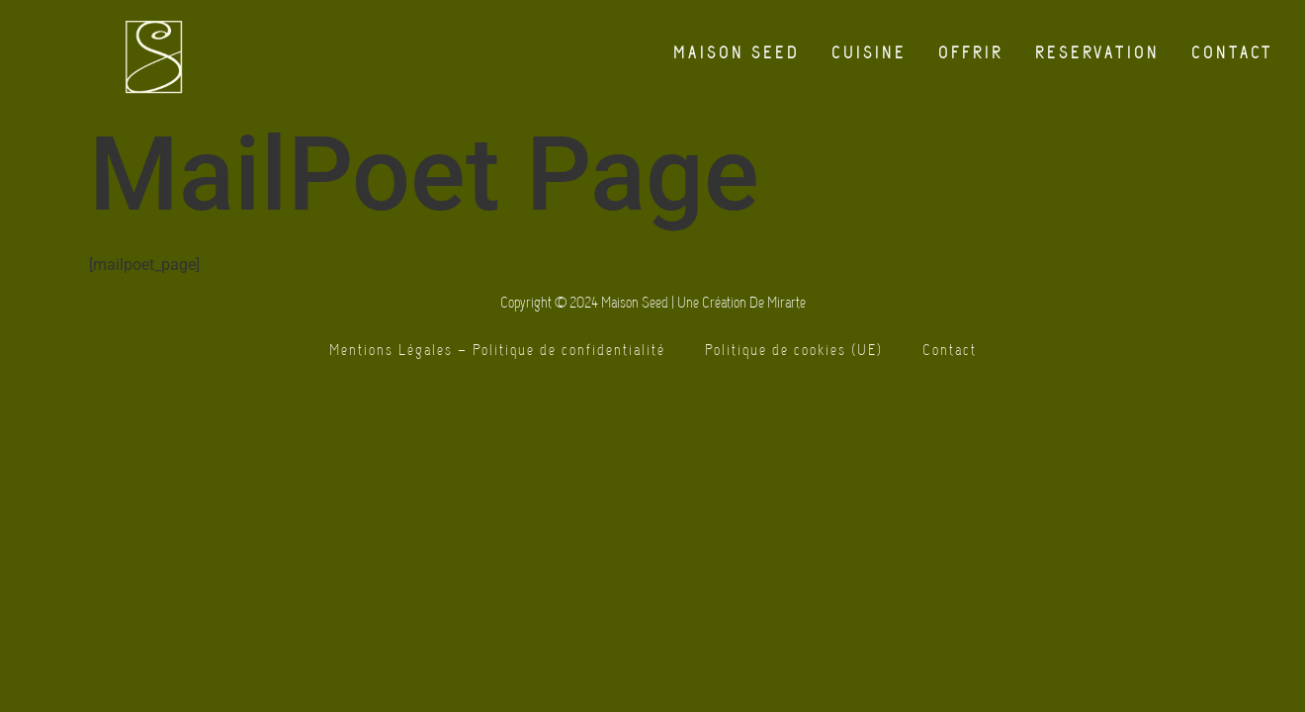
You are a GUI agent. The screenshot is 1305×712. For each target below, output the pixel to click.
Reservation (1097, 53)
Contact (1232, 53)
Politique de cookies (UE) (794, 350)
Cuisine (869, 53)
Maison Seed (736, 53)
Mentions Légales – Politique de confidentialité (497, 350)
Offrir (970, 53)
